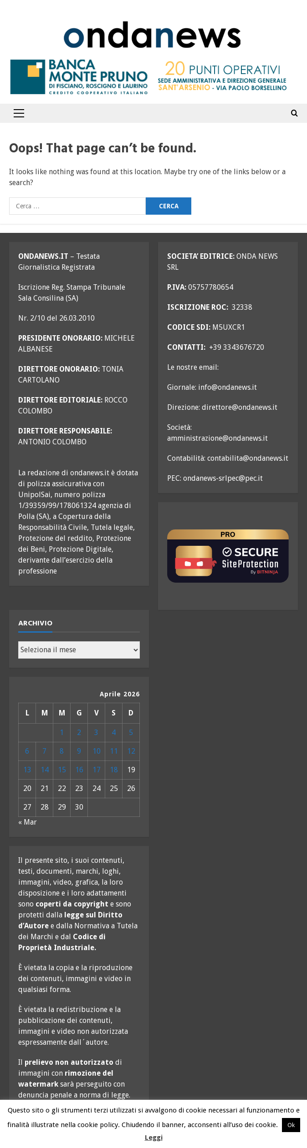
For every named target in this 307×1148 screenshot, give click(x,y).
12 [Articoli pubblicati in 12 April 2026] (131, 751)
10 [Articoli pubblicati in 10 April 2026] (96, 751)
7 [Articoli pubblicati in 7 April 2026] (44, 751)
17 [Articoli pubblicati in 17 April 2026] (96, 769)
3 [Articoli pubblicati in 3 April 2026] (96, 732)
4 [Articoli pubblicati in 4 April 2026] (114, 732)
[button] (19, 113)
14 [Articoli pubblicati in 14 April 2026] (45, 769)
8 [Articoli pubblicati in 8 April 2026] (62, 751)
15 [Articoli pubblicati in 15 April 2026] (62, 769)
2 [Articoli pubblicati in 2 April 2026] (79, 732)
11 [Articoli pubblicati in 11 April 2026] (114, 751)
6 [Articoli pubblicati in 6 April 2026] (27, 751)
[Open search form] (294, 113)
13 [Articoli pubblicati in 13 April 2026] (27, 769)
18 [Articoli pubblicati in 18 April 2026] (114, 769)
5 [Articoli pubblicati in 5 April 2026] (131, 732)
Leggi (154, 1137)
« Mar (27, 822)
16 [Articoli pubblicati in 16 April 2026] (79, 769)
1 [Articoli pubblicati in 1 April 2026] (62, 732)
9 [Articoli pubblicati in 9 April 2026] (79, 751)
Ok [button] (291, 1125)
